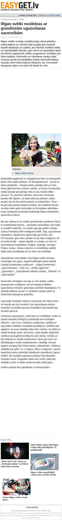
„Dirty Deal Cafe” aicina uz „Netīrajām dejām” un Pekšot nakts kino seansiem (14, 464)
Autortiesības (32, 507)
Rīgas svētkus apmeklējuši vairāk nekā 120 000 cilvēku (43, 473)
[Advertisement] (31, 101)
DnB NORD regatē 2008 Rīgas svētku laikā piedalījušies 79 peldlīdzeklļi (44, 447)
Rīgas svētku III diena (24, 173)
